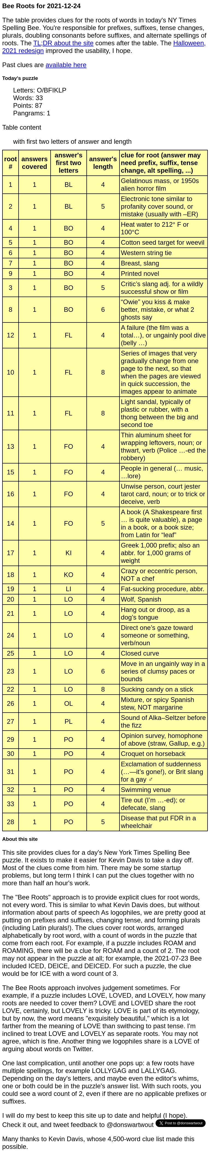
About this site (20, 839)
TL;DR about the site (63, 43)
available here (66, 64)
